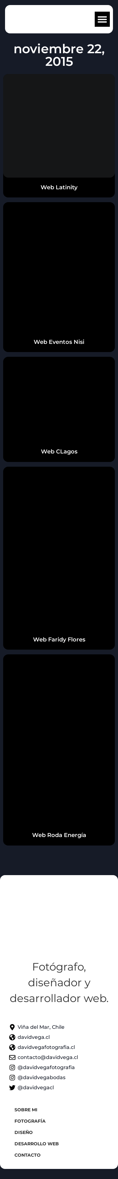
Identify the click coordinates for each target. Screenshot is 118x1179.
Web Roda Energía (59, 835)
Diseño (23, 1132)
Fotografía (30, 1121)
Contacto (27, 1155)
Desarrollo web (36, 1144)
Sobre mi (25, 1110)
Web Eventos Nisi (59, 342)
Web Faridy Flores (59, 639)
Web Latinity (59, 187)
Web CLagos (59, 451)
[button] (102, 19)
